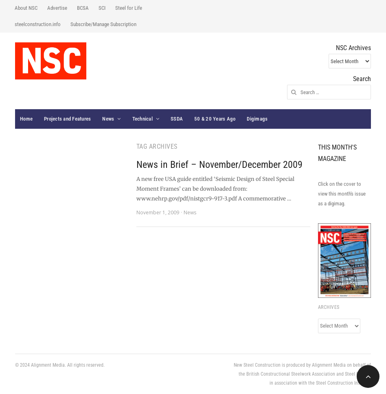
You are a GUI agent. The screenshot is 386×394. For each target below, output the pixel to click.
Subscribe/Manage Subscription (103, 24)
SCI (102, 8)
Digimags (257, 119)
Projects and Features (67, 119)
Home (26, 119)
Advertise (57, 8)
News (108, 119)
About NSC (26, 8)
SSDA (177, 119)
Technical (142, 119)
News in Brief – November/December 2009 (219, 164)
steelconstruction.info (38, 24)
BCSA (83, 8)
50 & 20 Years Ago (214, 119)
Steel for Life (128, 8)
